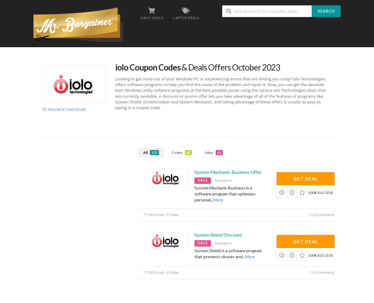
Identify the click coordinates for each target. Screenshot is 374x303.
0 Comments (322, 214)
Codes (181, 152)
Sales (214, 152)
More (218, 199)
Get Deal (305, 178)
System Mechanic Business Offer (228, 172)
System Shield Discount (218, 235)
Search (326, 11)
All (151, 152)
